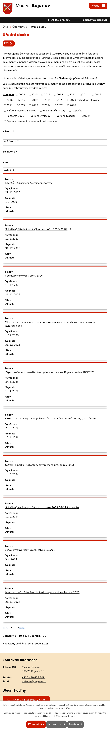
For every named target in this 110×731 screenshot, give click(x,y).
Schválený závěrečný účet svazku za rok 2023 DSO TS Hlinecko (42, 507)
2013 (72, 94)
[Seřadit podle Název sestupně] (13, 131)
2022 (22, 105)
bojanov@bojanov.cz (34, 681)
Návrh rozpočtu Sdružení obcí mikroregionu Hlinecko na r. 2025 (42, 592)
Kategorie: (8, 94)
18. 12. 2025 (12, 285)
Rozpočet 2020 (15, 115)
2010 (34, 94)
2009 (22, 94)
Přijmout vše (36, 724)
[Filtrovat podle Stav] (55, 170)
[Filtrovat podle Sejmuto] (55, 159)
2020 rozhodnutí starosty (84, 99)
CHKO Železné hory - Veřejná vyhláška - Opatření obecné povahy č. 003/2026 (50, 418)
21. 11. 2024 (12, 601)
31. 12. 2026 (12, 248)
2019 (47, 99)
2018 (35, 99)
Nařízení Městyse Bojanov (21, 110)
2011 (47, 94)
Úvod (5, 26)
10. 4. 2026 (12, 391)
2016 (9, 99)
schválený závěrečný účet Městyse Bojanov (30, 549)
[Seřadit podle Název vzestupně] (13, 129)
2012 (60, 94)
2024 (47, 105)
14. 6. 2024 (12, 474)
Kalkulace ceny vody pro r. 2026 (24, 275)
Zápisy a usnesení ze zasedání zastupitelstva (31, 121)
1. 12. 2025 (12, 335)
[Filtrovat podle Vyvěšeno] (55, 148)
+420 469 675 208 (33, 677)
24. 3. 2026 (12, 381)
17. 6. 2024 (12, 516)
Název (7, 131)
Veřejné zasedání (66, 115)
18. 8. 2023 (12, 238)
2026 (73, 105)
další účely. (66, 708)
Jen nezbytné (56, 724)
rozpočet (77, 110)
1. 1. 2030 (11, 201)
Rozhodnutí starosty (53, 110)
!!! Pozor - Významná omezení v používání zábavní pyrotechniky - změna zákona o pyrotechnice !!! (51, 323)
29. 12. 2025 (12, 192)
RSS (9, 43)
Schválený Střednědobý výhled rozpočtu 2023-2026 (38, 229)
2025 (60, 105)
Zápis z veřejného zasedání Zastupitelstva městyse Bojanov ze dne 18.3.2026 (52, 372)
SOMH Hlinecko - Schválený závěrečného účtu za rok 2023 (39, 464)
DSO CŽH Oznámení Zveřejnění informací (31, 182)
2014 (85, 94)
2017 (22, 99)
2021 (9, 105)
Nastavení (75, 724)
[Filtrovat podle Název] (55, 136)
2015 (98, 94)
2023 (35, 105)
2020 (60, 99)
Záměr (86, 115)
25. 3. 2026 (12, 427)
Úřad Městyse (19, 26)
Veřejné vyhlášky (40, 115)
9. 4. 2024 (11, 559)
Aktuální (10, 211)
